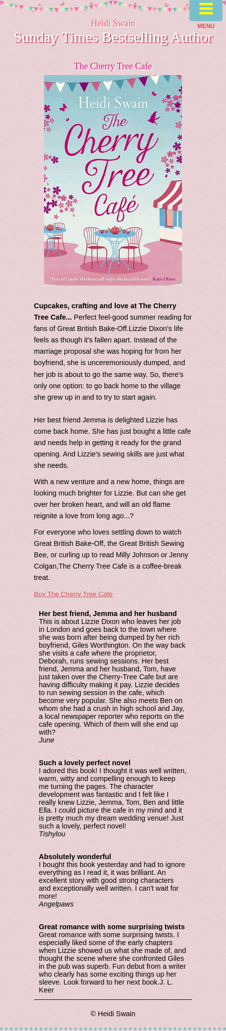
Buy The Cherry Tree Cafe (73, 594)
